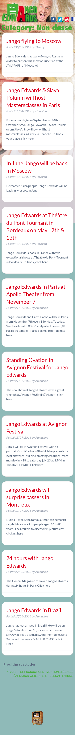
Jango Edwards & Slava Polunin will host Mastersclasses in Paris (33, 97)
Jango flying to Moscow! (34, 41)
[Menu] (12, 9)
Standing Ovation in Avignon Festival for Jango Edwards (37, 367)
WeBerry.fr (38, 675)
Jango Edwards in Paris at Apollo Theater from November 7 (35, 294)
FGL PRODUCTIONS (31, 671)
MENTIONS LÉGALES (59, 671)
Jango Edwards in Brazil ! (35, 610)
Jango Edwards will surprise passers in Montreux (28, 497)
